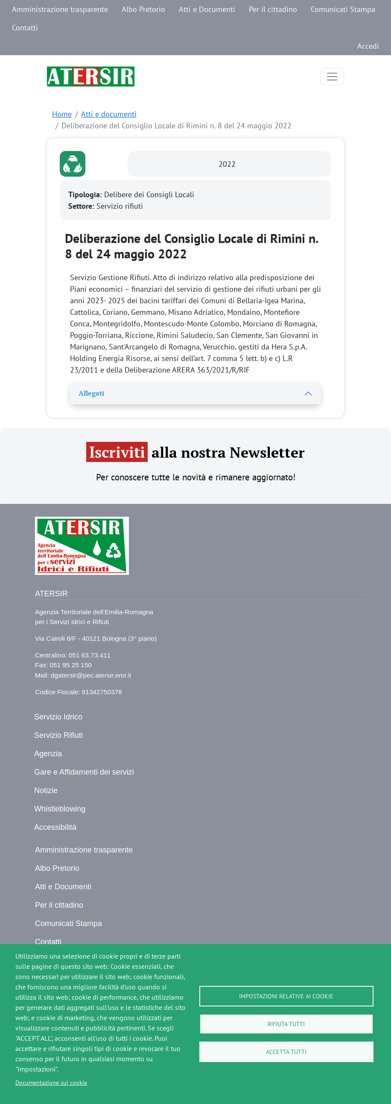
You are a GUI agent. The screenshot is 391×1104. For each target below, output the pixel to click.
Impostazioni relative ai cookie (286, 996)
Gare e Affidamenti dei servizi (84, 772)
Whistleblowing (59, 809)
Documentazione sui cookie (51, 1082)
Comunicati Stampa (343, 9)
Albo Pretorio (143, 9)
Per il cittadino (273, 9)
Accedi (368, 46)
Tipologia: (86, 194)
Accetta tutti (286, 1052)
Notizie (46, 790)
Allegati (91, 393)
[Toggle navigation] (332, 76)
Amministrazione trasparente (60, 9)
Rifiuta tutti (286, 1024)
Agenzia (48, 753)
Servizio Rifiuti (58, 735)
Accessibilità (55, 827)
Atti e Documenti (207, 9)
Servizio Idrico (58, 717)
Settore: (82, 206)
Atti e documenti (109, 114)
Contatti (25, 28)
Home (62, 114)
